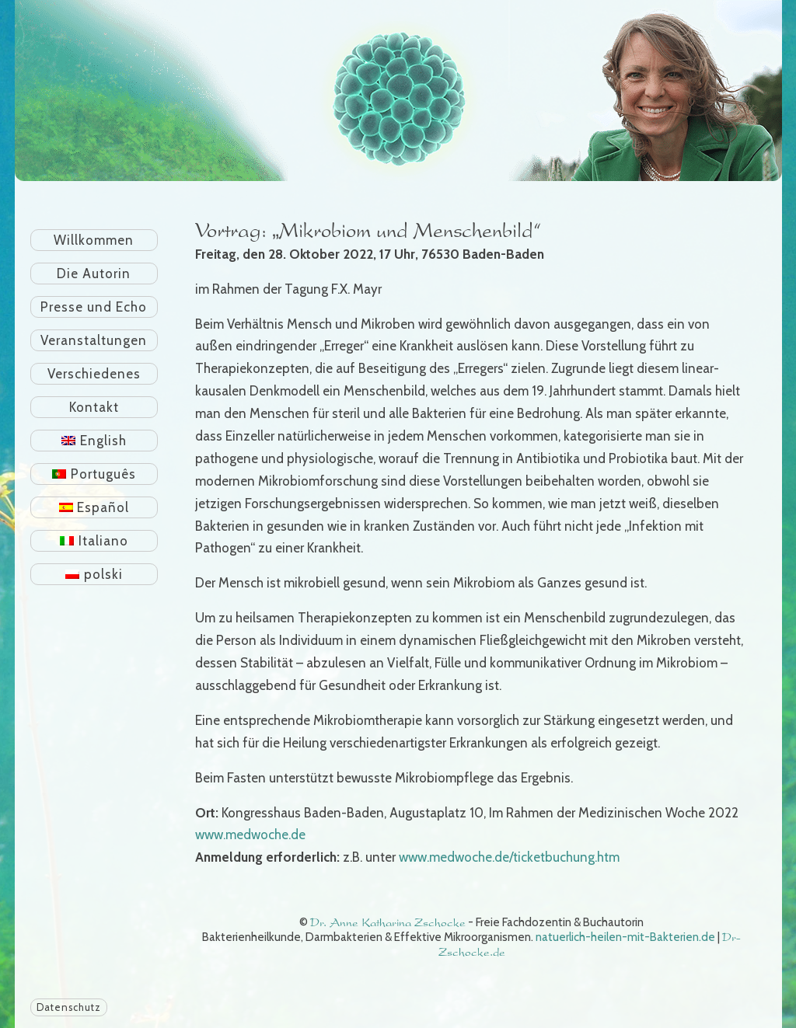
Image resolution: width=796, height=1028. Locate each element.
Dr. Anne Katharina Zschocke (388, 922)
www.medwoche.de (250, 834)
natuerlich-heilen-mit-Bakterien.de (625, 937)
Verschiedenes (94, 374)
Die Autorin (94, 273)
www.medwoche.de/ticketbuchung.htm (509, 857)
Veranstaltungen (93, 340)
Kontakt (94, 407)
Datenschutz (69, 1007)
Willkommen (94, 240)
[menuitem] (94, 440)
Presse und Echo (93, 307)
